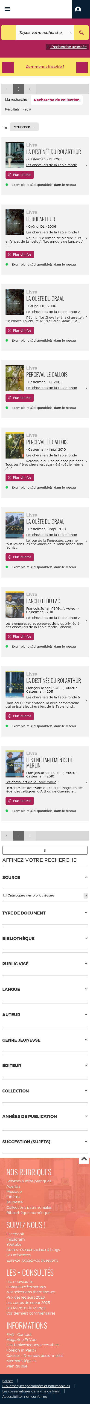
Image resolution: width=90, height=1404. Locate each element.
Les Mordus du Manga (26, 1308)
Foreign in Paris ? (21, 1350)
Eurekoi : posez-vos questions (32, 1260)
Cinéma (13, 1197)
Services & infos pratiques (28, 1181)
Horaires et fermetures (26, 1287)
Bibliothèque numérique (28, 1213)
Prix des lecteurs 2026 (25, 1297)
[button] (81, 9)
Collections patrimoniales (29, 1207)
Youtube (13, 1244)
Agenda (13, 1186)
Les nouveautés (19, 1281)
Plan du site (16, 1366)
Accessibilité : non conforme (24, 1396)
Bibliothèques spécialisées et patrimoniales (36, 1386)
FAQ (10, 1334)
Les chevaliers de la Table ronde (51, 165)
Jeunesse (14, 1202)
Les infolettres (18, 1255)
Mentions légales (21, 1361)
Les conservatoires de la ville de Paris (31, 1391)
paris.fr (7, 1381)
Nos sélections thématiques (30, 1292)
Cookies (13, 1355)
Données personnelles (43, 1355)
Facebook (15, 1234)
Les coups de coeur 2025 (28, 1302)
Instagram (15, 1239)
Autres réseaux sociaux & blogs (33, 1250)
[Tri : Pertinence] (24, 126)
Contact (24, 1334)
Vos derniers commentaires (30, 1313)
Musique (14, 1191)
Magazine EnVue (21, 1339)
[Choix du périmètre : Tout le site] (8, 32)
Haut (84, 1159)
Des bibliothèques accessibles (32, 1345)
